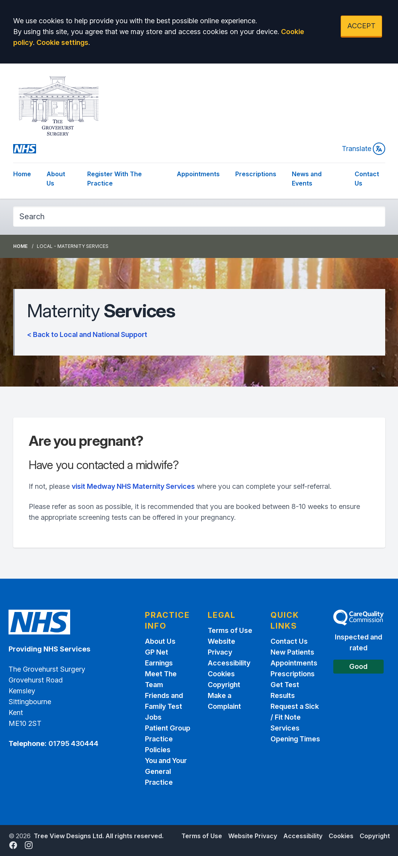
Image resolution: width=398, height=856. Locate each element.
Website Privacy (252, 836)
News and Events (307, 178)
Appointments (198, 174)
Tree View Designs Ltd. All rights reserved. (99, 836)
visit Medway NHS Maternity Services (133, 486)
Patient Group (167, 728)
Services (285, 728)
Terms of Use (230, 630)
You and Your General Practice (166, 771)
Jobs (153, 717)
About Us (56, 178)
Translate (363, 149)
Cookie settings (62, 42)
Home (22, 174)
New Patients (292, 652)
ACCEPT (361, 26)
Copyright (224, 685)
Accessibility (229, 663)
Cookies (221, 674)
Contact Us (367, 178)
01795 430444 (73, 743)
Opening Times (295, 739)
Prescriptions (255, 174)
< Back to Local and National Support (87, 334)
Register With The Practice (114, 178)
